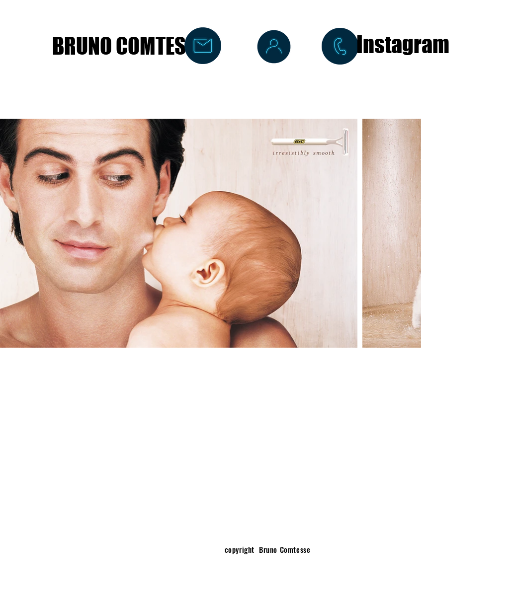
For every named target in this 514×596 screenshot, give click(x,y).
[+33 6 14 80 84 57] (340, 46)
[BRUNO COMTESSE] (129, 46)
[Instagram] (402, 44)
